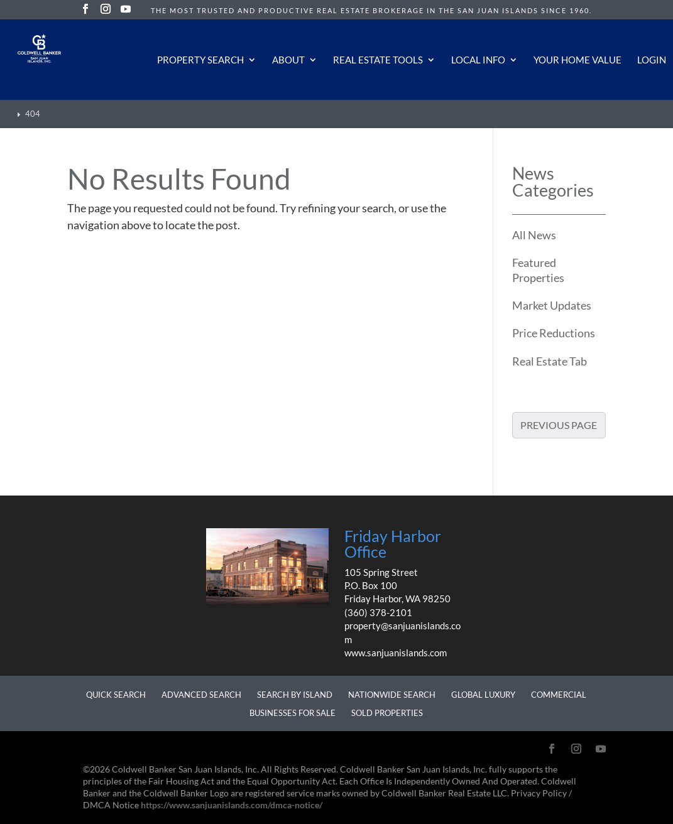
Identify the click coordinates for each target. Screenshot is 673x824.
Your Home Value (577, 60)
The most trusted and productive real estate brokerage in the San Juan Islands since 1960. (371, 10)
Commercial (558, 695)
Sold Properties (387, 713)
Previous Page (558, 425)
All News (534, 235)
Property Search (200, 60)
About (288, 60)
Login (651, 60)
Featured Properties (538, 270)
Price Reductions (553, 333)
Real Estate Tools (378, 60)
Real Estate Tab (549, 361)
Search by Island (294, 695)
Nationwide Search (391, 695)
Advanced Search (201, 695)
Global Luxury (483, 695)
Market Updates (551, 305)
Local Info (478, 60)
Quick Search (116, 695)
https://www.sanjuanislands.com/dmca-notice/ (231, 805)
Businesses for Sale (292, 713)
